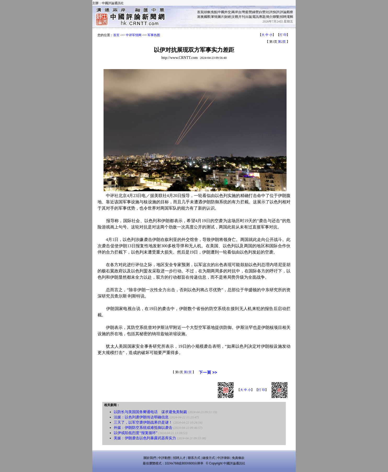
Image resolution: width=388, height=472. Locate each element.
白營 (262, 12)
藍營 (249, 12)
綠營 (255, 12)
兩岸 (235, 12)
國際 (207, 17)
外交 (228, 12)
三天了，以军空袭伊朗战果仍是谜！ (143, 422)
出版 (249, 17)
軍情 (214, 17)
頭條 (207, 12)
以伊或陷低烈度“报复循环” (135, 433)
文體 (235, 17)
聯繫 (276, 17)
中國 (221, 12)
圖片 (221, 17)
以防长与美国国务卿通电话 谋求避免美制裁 (150, 412)
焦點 (214, 12)
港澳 (200, 17)
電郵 (290, 17)
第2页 (282, 41)
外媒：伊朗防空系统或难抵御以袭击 (143, 428)
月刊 (241, 17)
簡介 (269, 17)
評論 (283, 12)
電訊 (255, 17)
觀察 (290, 12)
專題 (262, 17)
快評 (276, 12)
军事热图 (153, 35)
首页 (116, 35)
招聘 (283, 17)
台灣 (241, 12)
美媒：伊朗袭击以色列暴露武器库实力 (145, 438)
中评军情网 (133, 35)
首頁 (200, 12)
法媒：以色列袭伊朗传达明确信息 (141, 417)
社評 (269, 12)
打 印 (283, 35)
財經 (228, 17)
